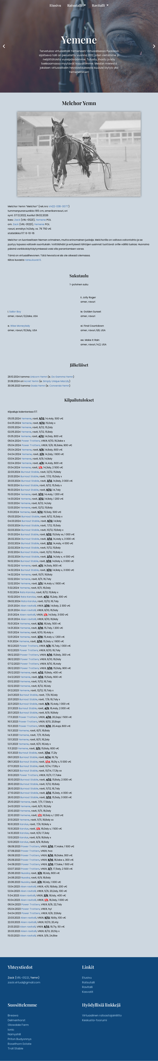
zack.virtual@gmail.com (24, 982)
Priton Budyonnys (19, 1039)
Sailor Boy (15, 311)
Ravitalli (100, 5)
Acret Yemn (31, 381)
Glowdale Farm (18, 1025)
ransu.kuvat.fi (33, 260)
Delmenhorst (16, 1020)
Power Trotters (30, 441)
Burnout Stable (30, 472)
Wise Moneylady (20, 326)
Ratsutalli (76, 5)
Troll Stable (15, 1049)
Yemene (41, 220)
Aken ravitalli (28, 606)
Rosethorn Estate (19, 1044)
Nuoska (25, 873)
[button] (4, 46)
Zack (17, 220)
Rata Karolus (27, 592)
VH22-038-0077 (58, 206)
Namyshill (14, 1034)
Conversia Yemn (59, 386)
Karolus (24, 824)
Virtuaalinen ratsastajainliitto (102, 1015)
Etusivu (55, 5)
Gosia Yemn (38, 386)
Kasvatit (87, 992)
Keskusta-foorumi (94, 1020)
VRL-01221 (22, 978)
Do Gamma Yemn (62, 377)
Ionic (11, 1030)
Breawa (13, 1015)
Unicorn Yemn (38, 377)
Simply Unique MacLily (56, 381)
